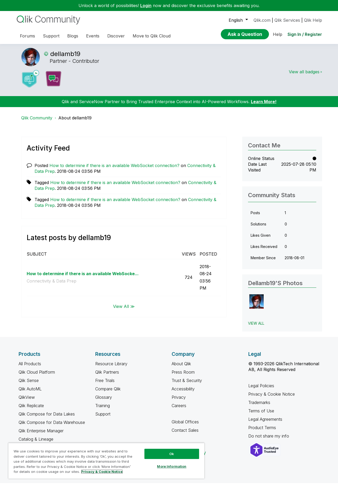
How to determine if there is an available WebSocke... (83, 277)
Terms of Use (261, 414)
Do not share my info (269, 439)
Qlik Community (36, 121)
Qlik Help (313, 20)
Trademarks (259, 406)
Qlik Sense (29, 384)
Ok (171, 454)
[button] (256, 305)
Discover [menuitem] (116, 35)
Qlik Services (287, 20)
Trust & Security (187, 384)
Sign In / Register (305, 34)
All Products (30, 367)
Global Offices (185, 425)
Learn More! (264, 105)
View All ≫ (124, 310)
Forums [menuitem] (27, 35)
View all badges (304, 75)
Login (145, 5)
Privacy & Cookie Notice (271, 398)
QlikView (27, 401)
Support (102, 417)
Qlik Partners (107, 376)
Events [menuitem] (92, 35)
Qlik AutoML (30, 392)
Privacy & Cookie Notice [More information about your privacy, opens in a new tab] (102, 471)
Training (102, 409)
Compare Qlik (108, 392)
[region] (106, 461)
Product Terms (262, 431)
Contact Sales (185, 434)
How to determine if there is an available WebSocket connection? (114, 169)
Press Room (183, 376)
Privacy (179, 401)
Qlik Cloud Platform (37, 376)
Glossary (103, 401)
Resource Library (111, 367)
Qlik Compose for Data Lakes (47, 417)
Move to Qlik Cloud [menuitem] (152, 35)
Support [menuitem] (51, 35)
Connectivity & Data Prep (51, 284)
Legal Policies (261, 389)
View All (256, 327)
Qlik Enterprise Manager (41, 434)
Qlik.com (262, 20)
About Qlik (181, 367)
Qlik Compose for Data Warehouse (52, 426)
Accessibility (183, 392)
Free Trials (105, 384)
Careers (179, 409)
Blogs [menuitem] (72, 35)
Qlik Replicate (31, 409)
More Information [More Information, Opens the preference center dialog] (171, 466)
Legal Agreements (265, 423)
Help (277, 34)
